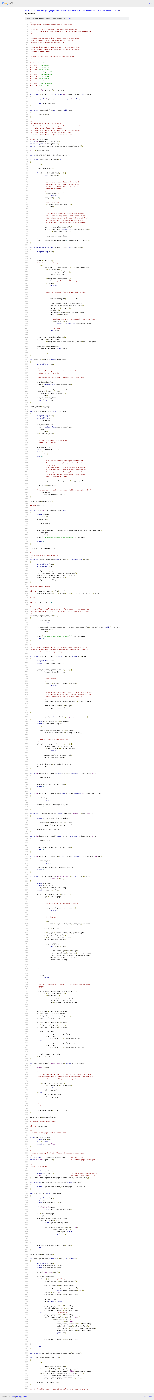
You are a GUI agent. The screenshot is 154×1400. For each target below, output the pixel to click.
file (68, 18)
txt (145, 1397)
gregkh (52, 10)
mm (117, 10)
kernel (40, 10)
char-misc (61, 10)
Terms (24, 1397)
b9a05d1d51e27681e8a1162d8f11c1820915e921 (89, 10)
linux (27, 10)
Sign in (149, 3)
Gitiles (13, 1397)
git (46, 10)
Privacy (18, 1397)
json (150, 1397)
